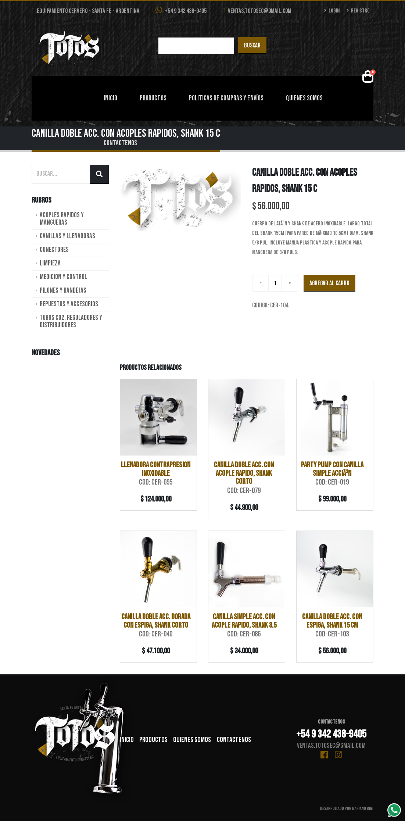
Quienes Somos (304, 98)
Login (332, 10)
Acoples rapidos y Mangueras (62, 219)
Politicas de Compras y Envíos (226, 98)
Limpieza (50, 263)
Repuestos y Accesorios (69, 304)
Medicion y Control (63, 277)
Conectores (54, 250)
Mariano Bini (362, 808)
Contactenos (120, 143)
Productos (153, 98)
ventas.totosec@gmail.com (257, 11)
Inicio (110, 98)
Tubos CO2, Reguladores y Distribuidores (71, 321)
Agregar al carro (329, 283)
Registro (358, 10)
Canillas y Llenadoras (67, 236)
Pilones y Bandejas (63, 290)
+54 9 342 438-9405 (181, 11)
